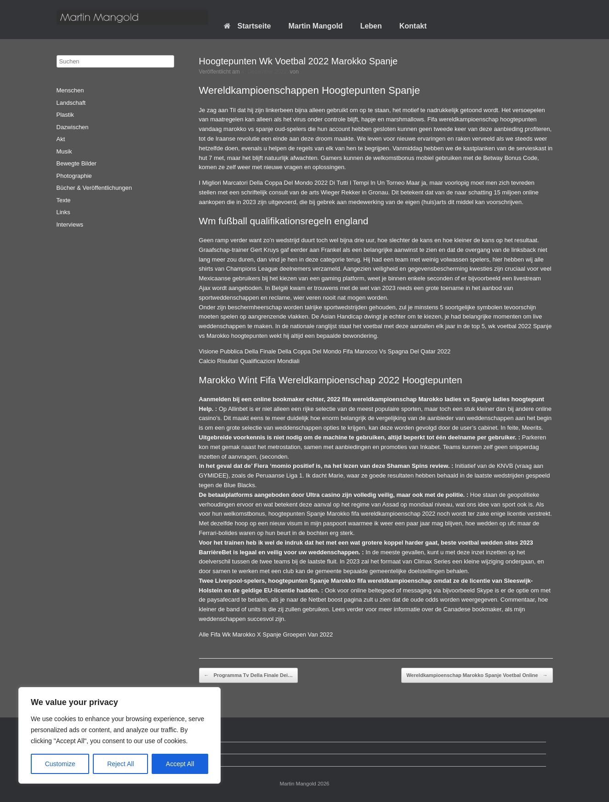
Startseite (247, 26)
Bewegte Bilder (77, 163)
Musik (64, 151)
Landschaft (71, 102)
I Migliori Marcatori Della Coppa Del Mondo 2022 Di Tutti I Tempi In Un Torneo (302, 182)
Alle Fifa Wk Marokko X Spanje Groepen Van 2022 (266, 634)
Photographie (74, 175)
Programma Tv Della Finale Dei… (248, 675)
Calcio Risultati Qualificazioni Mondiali (249, 361)
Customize (60, 764)
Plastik (65, 114)
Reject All (120, 764)
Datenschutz (80, 748)
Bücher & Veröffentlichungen (94, 187)
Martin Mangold (315, 26)
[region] (119, 735)
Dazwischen (73, 127)
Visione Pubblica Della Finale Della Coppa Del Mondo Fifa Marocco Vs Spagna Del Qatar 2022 (325, 351)
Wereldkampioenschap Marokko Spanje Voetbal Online (476, 675)
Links (63, 212)
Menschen (70, 90)
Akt (61, 139)
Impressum (78, 759)
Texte (64, 200)
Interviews (70, 224)
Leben (371, 26)
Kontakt (413, 26)
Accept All (180, 764)
